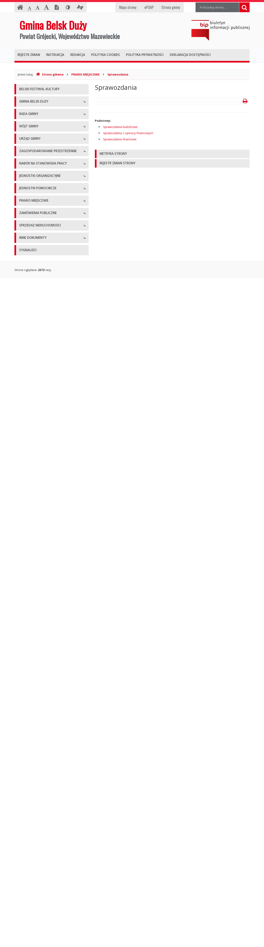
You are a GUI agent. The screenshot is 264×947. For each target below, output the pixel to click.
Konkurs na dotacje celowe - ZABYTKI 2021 (48, 427)
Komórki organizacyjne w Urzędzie (42, 371)
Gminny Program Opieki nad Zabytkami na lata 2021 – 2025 (47, 882)
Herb (22, 121)
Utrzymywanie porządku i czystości (42, 696)
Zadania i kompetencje (34, 313)
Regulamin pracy (30, 381)
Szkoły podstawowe (32, 579)
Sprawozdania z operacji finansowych (128, 133)
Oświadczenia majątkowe (36, 789)
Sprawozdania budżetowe (120, 127)
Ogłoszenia (26, 390)
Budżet (24, 669)
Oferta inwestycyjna (32, 771)
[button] (172, 154)
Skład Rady (26, 217)
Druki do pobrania (31, 399)
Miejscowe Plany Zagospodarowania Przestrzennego (43, 483)
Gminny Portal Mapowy (35, 526)
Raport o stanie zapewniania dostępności (46, 186)
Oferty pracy (27, 548)
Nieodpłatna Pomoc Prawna (38, 158)
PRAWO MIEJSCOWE (85, 74)
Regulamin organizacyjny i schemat (42, 353)
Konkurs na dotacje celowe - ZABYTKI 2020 (48, 418)
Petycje (24, 282)
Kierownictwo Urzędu (33, 362)
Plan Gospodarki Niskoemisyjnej (40, 808)
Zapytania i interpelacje (34, 272)
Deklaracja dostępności (35, 176)
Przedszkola (27, 588)
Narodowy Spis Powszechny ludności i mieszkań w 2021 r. (44, 457)
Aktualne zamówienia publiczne (40, 718)
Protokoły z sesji (30, 244)
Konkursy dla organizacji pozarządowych (46, 409)
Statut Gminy (28, 650)
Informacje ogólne (31, 111)
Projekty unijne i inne (33, 780)
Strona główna (50, 74)
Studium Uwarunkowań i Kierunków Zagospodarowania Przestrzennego (43, 496)
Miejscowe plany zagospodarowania (43, 659)
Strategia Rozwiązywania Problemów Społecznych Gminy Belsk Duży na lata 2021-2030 (49, 867)
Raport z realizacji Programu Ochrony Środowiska (44, 829)
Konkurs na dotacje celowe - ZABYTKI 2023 (48, 436)
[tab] (172, 154)
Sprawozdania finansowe (120, 139)
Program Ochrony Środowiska (39, 817)
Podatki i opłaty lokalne (34, 687)
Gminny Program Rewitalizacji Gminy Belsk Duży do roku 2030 (47, 905)
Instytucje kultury (30, 597)
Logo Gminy (27, 130)
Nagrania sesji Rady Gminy (37, 263)
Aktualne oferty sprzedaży (36, 749)
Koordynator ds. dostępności (38, 167)
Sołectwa (25, 628)
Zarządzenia (27, 322)
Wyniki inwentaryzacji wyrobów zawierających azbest (49, 851)
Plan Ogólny (27, 508)
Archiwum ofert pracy (33, 557)
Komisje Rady (28, 226)
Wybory (24, 799)
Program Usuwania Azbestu (37, 840)
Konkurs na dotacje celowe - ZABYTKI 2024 (48, 446)
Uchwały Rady (28, 235)
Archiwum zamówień (33, 727)
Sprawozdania (117, 74)
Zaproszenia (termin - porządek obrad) (45, 254)
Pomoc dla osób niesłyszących (39, 139)
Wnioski (24, 517)
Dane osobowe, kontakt (35, 303)
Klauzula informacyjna (34, 148)
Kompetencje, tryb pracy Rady (39, 207)
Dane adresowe (29, 344)
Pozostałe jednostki (32, 607)
